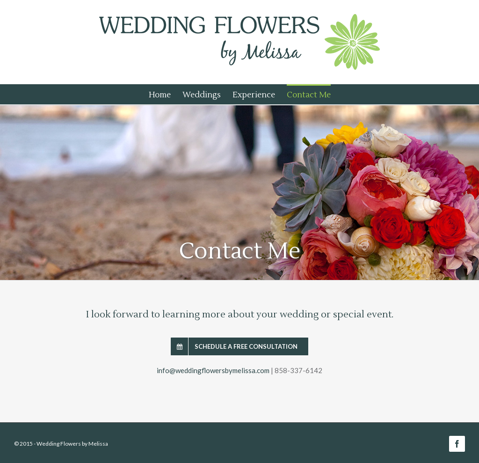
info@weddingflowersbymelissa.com (213, 370)
